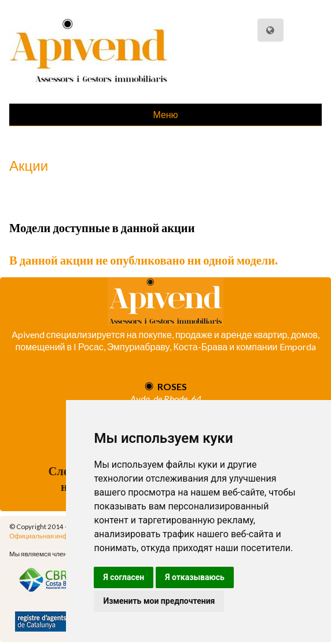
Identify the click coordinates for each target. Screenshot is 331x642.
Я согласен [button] (123, 577)
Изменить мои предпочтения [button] (159, 601)
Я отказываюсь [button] (195, 577)
